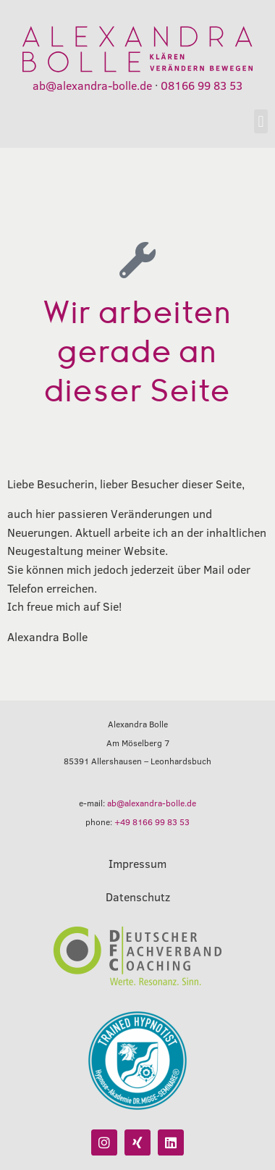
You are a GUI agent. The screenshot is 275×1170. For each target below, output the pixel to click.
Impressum (137, 863)
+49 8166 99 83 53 (152, 821)
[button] (261, 121)
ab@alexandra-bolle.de (92, 85)
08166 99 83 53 (201, 85)
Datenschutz (138, 896)
